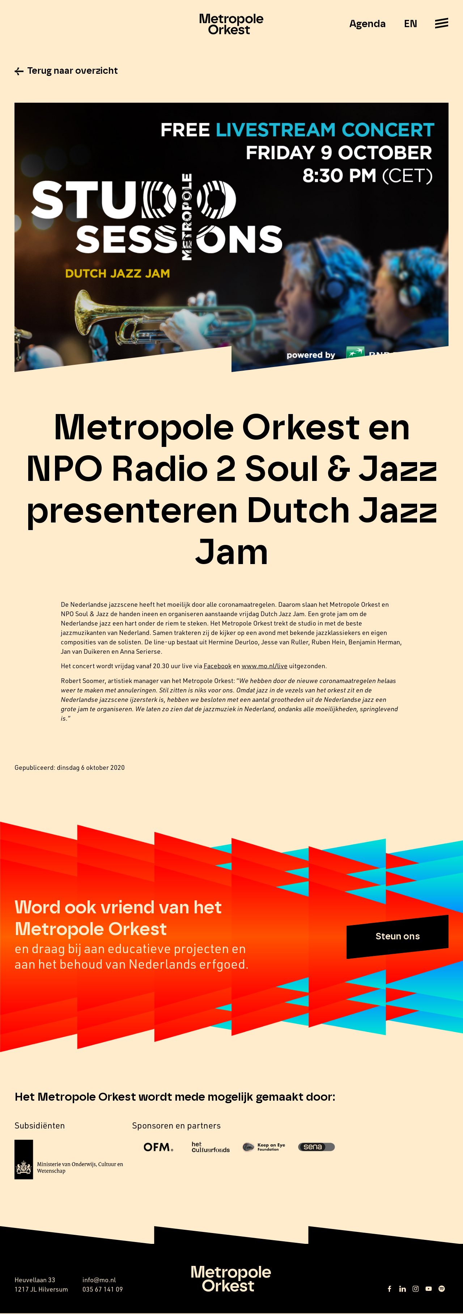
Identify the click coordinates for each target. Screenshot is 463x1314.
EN (410, 24)
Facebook (218, 667)
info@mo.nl (99, 1280)
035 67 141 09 (102, 1290)
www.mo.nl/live (265, 667)
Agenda (367, 24)
